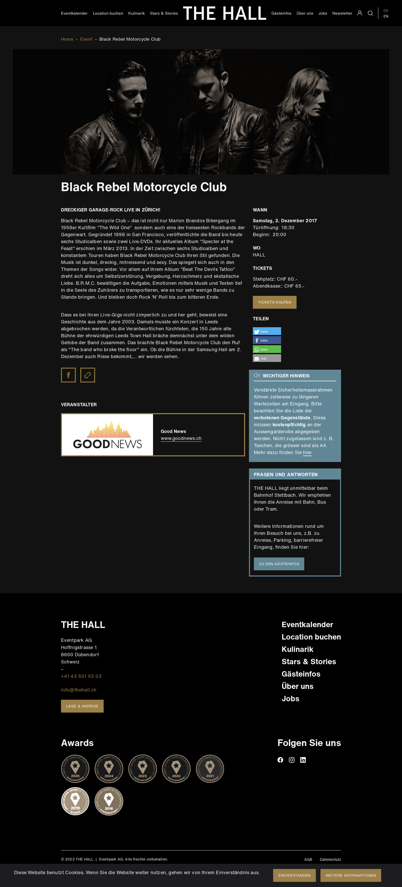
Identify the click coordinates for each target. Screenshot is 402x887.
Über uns (305, 13)
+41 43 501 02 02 (81, 676)
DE (385, 10)
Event (86, 39)
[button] (267, 331)
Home (67, 39)
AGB (308, 859)
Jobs (322, 13)
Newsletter (342, 13)
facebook (280, 760)
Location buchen (108, 13)
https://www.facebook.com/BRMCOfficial (69, 371)
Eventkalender (74, 13)
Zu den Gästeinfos (279, 563)
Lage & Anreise (82, 706)
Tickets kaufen (274, 302)
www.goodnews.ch (181, 438)
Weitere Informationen (351, 875)
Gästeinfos (281, 13)
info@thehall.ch (79, 689)
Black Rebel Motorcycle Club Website (88, 375)
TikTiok (314, 760)
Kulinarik (136, 13)
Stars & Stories (164, 13)
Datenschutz (330, 859)
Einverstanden (294, 875)
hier (307, 452)
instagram (291, 760)
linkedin (303, 760)
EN (385, 16)
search (370, 13)
